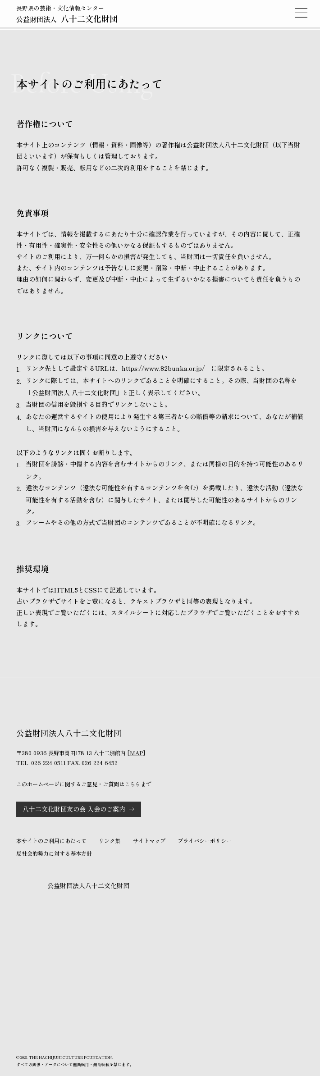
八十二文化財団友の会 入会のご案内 (74, 808)
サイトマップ (149, 841)
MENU (301, 12)
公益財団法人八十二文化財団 (88, 885)
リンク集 (109, 841)
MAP (136, 753)
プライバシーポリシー (205, 841)
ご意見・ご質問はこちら (111, 784)
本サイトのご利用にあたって (51, 841)
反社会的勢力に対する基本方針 (54, 853)
